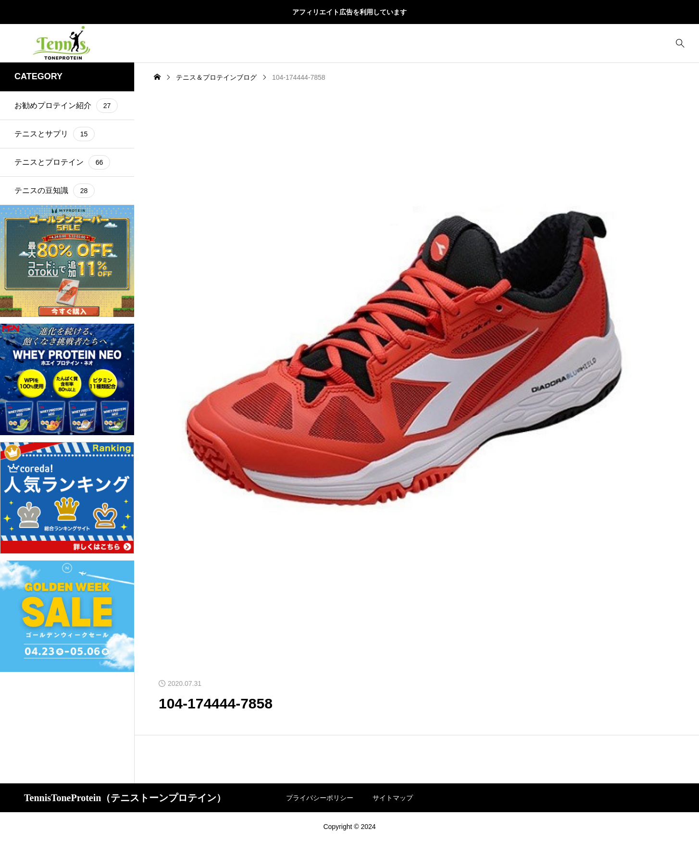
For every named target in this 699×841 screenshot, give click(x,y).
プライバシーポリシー (319, 798)
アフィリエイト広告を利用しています (349, 12)
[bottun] (680, 43)
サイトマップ (393, 798)
